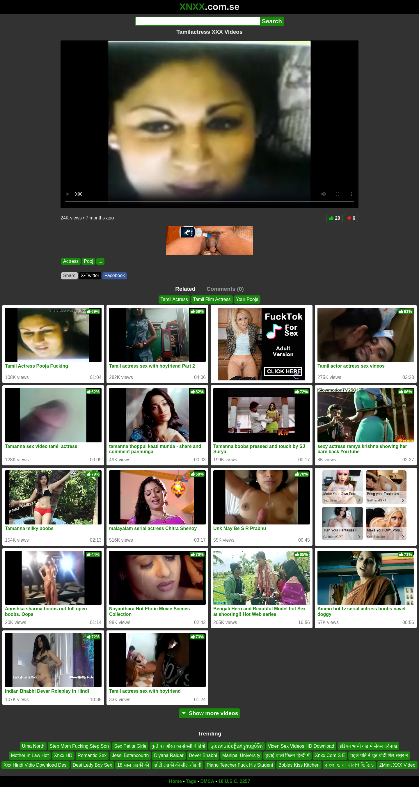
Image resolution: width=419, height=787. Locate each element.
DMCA (207, 781)
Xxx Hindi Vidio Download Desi (35, 765)
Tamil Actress (174, 299)
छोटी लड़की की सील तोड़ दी (177, 765)
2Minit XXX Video (397, 765)
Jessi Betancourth (130, 755)
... (100, 261)
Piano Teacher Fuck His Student (240, 765)
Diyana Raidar (168, 755)
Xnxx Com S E (330, 755)
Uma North (33, 746)
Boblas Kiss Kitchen (298, 765)
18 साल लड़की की (133, 765)
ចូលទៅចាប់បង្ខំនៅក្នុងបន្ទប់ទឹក (236, 746)
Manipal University (241, 755)
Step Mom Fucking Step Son (79, 746)
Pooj (88, 261)
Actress (71, 261)
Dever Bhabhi (203, 755)
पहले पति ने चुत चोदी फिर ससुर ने (379, 755)
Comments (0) (225, 289)
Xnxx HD (63, 755)
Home (175, 781)
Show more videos (209, 713)
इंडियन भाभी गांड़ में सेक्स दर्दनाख (368, 746)
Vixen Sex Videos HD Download (301, 746)
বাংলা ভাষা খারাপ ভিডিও (349, 765)
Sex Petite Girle (130, 746)
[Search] (197, 21)
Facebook (114, 275)
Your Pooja (247, 299)
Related (185, 289)
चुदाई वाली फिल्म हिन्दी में (287, 755)
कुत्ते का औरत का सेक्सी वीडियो (178, 746)
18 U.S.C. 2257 (234, 781)
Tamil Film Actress (212, 299)
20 (334, 218)
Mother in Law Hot (30, 755)
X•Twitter (90, 275)
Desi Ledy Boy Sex (92, 765)
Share (69, 275)
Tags (191, 781)
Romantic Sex (92, 755)
